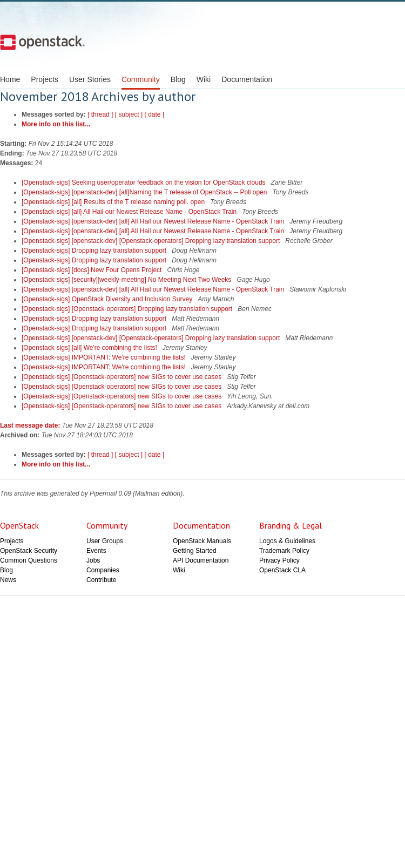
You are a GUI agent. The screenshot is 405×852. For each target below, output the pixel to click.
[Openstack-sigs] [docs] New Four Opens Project (93, 270)
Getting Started (195, 551)
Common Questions (28, 560)
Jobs (93, 560)
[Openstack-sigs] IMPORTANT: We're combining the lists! (104, 357)
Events (96, 551)
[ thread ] (100, 114)
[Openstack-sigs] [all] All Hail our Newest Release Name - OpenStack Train (130, 211)
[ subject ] (129, 114)
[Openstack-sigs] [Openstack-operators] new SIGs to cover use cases (123, 377)
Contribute (101, 580)
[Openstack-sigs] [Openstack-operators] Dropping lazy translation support (128, 309)
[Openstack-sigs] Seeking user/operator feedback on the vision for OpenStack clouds (144, 182)
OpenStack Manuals (202, 541)
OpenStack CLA (282, 570)
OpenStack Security (28, 551)
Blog (178, 79)
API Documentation (200, 560)
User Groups (104, 541)
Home (10, 79)
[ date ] (154, 114)
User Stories (90, 79)
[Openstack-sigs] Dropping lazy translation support (95, 250)
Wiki (204, 79)
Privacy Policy (279, 560)
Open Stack (42, 42)
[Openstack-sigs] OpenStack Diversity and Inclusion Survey (108, 299)
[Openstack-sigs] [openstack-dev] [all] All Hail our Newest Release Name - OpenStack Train (154, 221)
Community (141, 79)
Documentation (246, 79)
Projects (44, 79)
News (8, 580)
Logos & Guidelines (287, 541)
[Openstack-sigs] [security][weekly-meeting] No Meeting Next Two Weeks (127, 279)
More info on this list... (56, 124)
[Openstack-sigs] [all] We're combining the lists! (90, 347)
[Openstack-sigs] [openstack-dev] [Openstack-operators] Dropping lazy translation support (152, 241)
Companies (102, 570)
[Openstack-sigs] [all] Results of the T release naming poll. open (114, 202)
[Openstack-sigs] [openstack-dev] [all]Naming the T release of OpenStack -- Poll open (145, 192)
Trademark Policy (284, 551)
